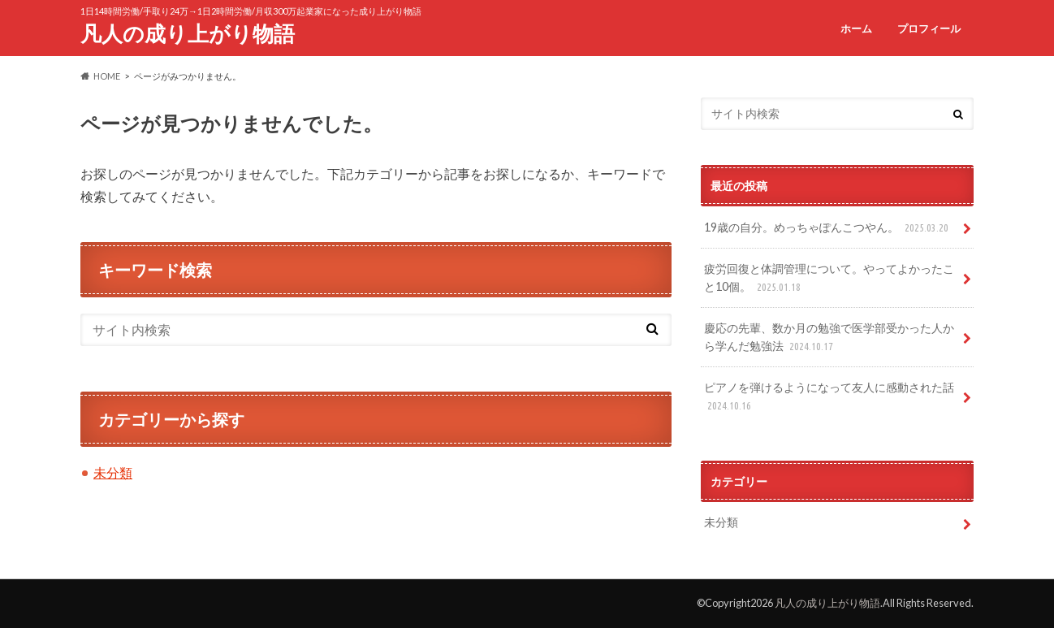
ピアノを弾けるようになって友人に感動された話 (829, 397)
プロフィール (929, 28)
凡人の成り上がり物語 (187, 33)
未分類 (112, 472)
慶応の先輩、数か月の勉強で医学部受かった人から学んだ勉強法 (829, 337)
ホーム (856, 28)
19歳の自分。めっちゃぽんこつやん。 (828, 228)
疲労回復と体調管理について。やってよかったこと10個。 (829, 278)
